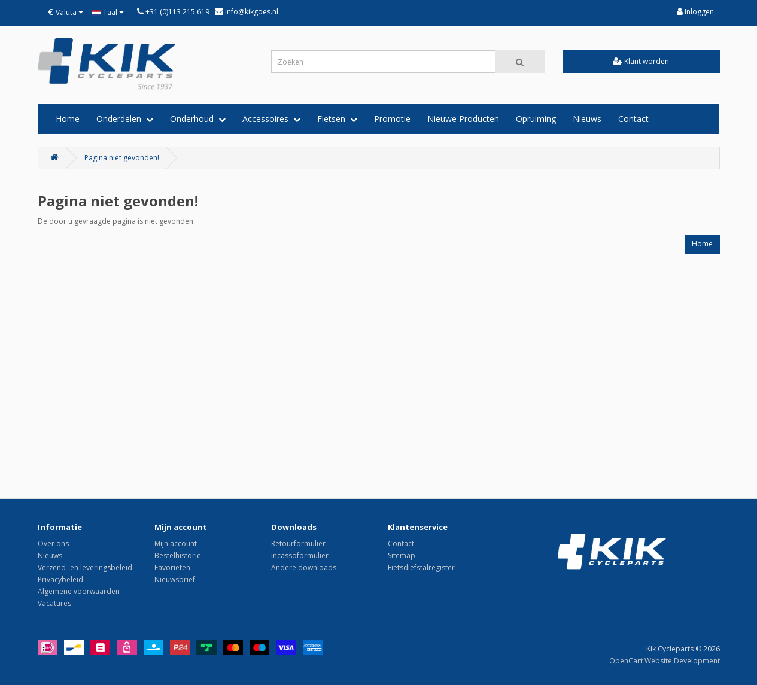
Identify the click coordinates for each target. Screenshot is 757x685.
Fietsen (337, 118)
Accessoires (271, 118)
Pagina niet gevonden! (121, 158)
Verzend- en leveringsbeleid (85, 567)
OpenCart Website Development (664, 661)
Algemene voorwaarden (79, 591)
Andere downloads (303, 567)
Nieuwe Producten (463, 118)
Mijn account (175, 543)
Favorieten (172, 567)
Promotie (392, 118)
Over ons (53, 543)
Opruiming (536, 118)
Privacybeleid (60, 579)
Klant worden (641, 61)
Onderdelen (124, 118)
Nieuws (587, 118)
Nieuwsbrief (174, 579)
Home (68, 118)
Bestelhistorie (177, 555)
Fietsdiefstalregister (421, 567)
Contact (633, 118)
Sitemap (401, 555)
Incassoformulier (300, 555)
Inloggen (695, 12)
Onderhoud (198, 118)
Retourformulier (298, 543)
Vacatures (54, 603)
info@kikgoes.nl (250, 12)
